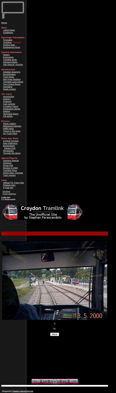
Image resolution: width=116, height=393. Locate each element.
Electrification (9, 74)
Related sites (9, 185)
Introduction (8, 96)
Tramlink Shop (10, 59)
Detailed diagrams (11, 72)
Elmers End (9, 148)
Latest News (9, 30)
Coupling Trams (10, 106)
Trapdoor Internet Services (22, 391)
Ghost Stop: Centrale (13, 173)
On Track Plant (10, 133)
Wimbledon (8, 150)
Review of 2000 (10, 168)
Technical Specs (11, 114)
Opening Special (11, 160)
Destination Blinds (11, 109)
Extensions (8, 57)
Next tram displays (12, 79)
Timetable (7, 40)
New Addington (10, 143)
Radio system (9, 89)
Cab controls (9, 104)
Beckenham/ (9, 146)
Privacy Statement (9, 194)
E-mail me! (8, 187)
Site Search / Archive (13, 64)
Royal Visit (8, 165)
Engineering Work (11, 47)
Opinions (7, 163)
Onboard (7, 101)
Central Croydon (11, 141)
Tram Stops (8, 77)
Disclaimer (6, 191)
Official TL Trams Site (13, 182)
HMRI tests (8, 128)
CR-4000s (8, 116)
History (6, 54)
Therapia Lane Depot (13, 82)
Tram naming (9, 175)
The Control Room (12, 84)
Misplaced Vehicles (12, 126)
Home (4, 22)
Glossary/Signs (10, 62)
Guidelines (8, 32)
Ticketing (7, 42)
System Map (9, 45)
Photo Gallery (9, 123)
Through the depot (12, 153)
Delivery (7, 99)
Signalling (7, 86)
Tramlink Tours (10, 170)
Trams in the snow (12, 131)
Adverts (6, 111)
